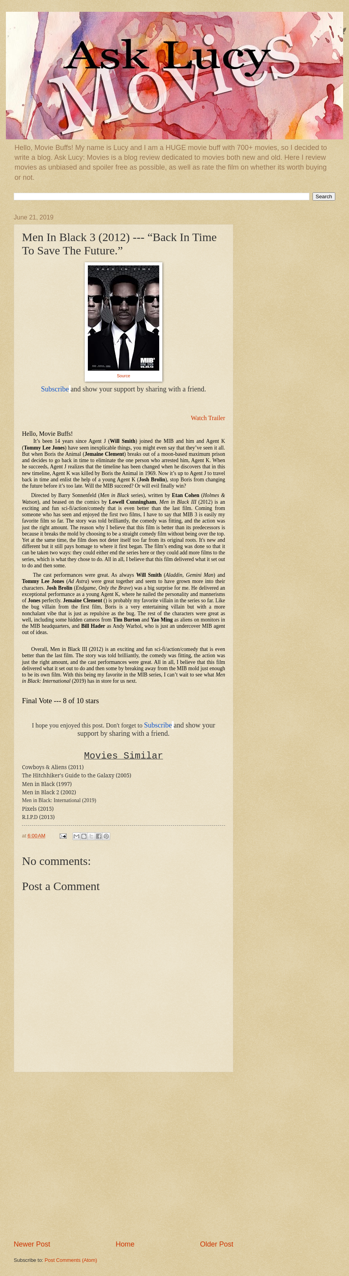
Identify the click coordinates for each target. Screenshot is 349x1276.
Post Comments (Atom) (71, 1260)
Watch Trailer (208, 418)
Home (125, 1244)
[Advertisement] (79, 1156)
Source (123, 375)
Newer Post (32, 1244)
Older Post (216, 1244)
